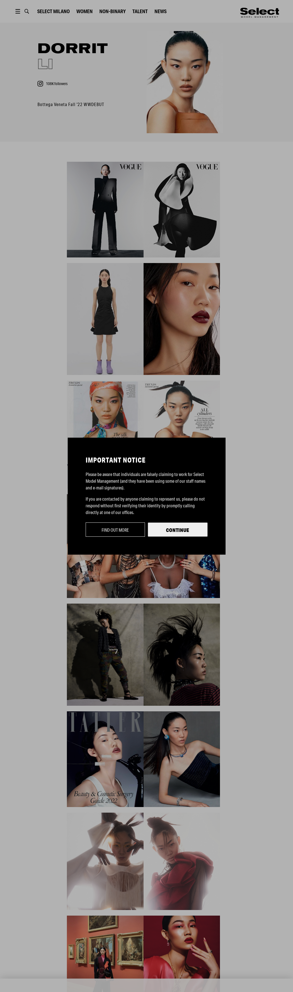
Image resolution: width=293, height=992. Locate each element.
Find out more (115, 530)
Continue (177, 530)
